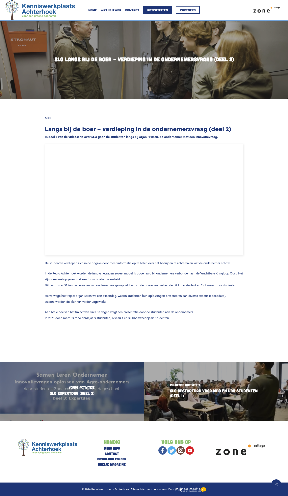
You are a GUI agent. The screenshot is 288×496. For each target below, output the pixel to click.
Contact (112, 454)
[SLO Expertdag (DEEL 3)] (72, 391)
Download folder (111, 459)
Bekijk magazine (111, 464)
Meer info (112, 448)
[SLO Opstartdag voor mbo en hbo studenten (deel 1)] (216, 391)
